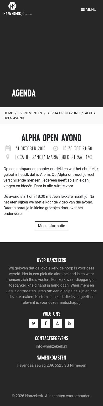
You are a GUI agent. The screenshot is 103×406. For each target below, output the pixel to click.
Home (8, 113)
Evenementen (30, 113)
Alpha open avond (63, 113)
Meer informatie (51, 225)
